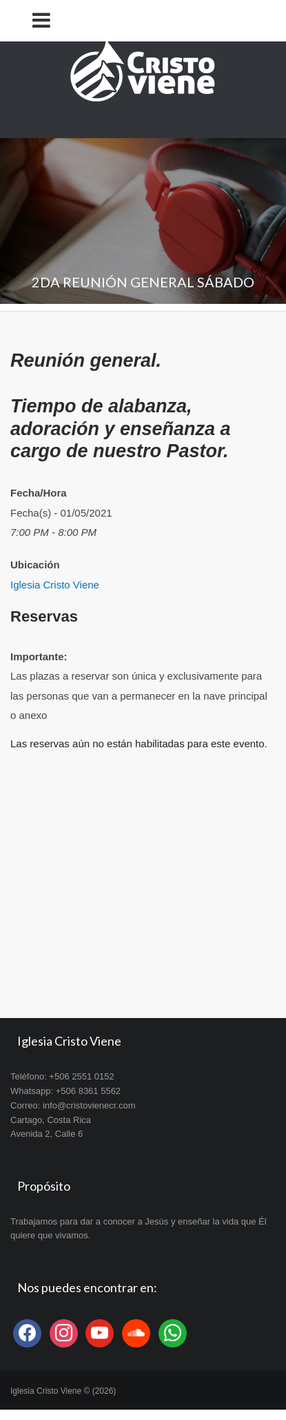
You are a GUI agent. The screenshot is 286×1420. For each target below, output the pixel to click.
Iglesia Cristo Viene (54, 585)
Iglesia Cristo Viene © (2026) (63, 1391)
